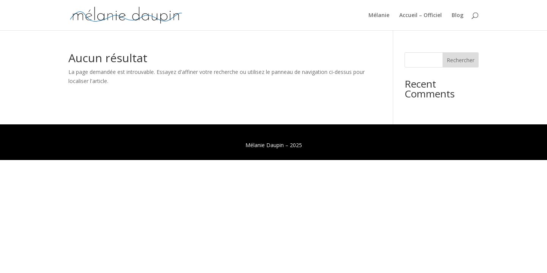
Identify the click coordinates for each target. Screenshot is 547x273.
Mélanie (378, 16)
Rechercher (460, 60)
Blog (457, 16)
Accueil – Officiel (420, 16)
